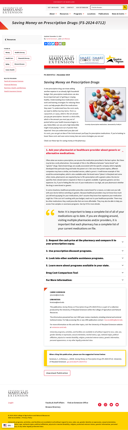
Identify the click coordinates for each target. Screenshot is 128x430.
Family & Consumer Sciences (13, 81)
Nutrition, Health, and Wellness (15, 88)
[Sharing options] (46, 43)
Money (8, 52)
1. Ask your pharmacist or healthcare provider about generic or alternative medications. (83, 151)
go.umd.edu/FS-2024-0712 (77, 362)
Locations (91, 14)
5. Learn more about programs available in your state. (78, 265)
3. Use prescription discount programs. (69, 250)
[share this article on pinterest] (56, 43)
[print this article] (64, 43)
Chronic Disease (19, 64)
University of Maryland (64, 2)
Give (62, 7)
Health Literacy (20, 52)
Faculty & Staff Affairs (55, 402)
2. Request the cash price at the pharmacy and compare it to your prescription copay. (81, 242)
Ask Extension (82, 7)
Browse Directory (53, 407)
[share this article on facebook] (49, 43)
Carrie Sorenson (51, 39)
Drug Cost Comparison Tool (62, 272)
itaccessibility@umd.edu (113, 320)
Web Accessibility (14, 418)
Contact (70, 7)
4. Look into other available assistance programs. (75, 258)
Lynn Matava (65, 39)
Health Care (9, 58)
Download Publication (57, 373)
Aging (7, 64)
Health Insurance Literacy (13, 91)
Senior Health (10, 70)
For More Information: (59, 280)
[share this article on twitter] (53, 43)
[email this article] (60, 43)
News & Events (118, 14)
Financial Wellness (10, 85)
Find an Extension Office (77, 402)
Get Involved (53, 7)
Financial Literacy (23, 58)
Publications (103, 14)
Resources (64, 14)
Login (11, 402)
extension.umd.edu (59, 327)
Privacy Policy (27, 418)
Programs (78, 14)
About (52, 14)
